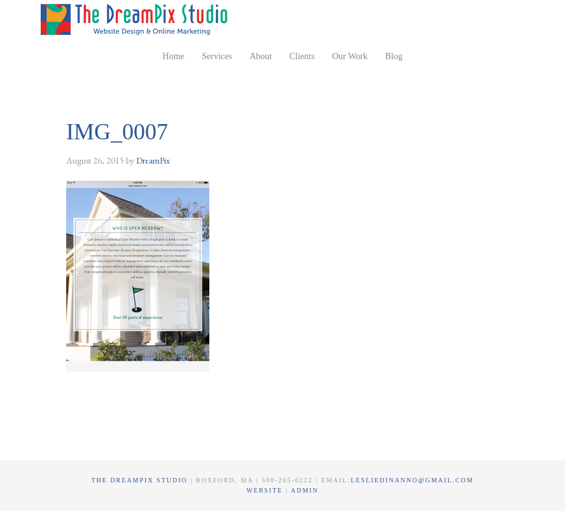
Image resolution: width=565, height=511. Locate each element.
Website (266, 490)
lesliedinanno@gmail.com (412, 480)
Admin (305, 490)
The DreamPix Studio (136, 19)
